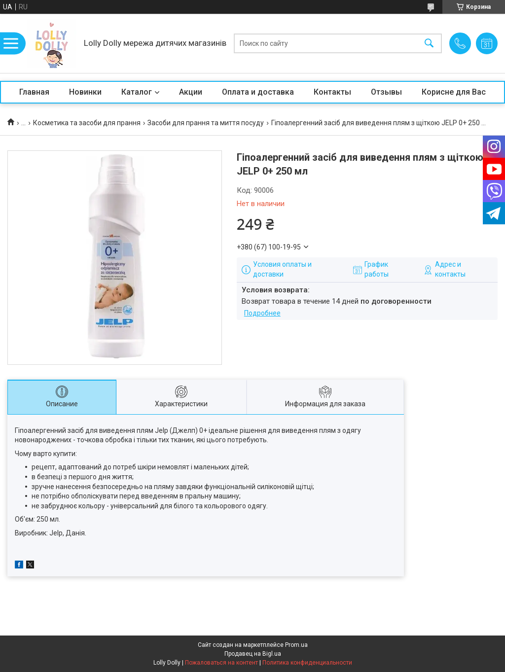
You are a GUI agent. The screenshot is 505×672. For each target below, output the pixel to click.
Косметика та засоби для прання (87, 123)
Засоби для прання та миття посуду (205, 123)
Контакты (332, 92)
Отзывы (386, 92)
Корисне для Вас (454, 92)
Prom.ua (296, 644)
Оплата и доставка (258, 92)
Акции (190, 92)
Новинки (85, 92)
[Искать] (429, 44)
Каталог (136, 92)
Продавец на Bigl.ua (252, 653)
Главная (34, 92)
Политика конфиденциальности (307, 662)
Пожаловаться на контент (221, 662)
